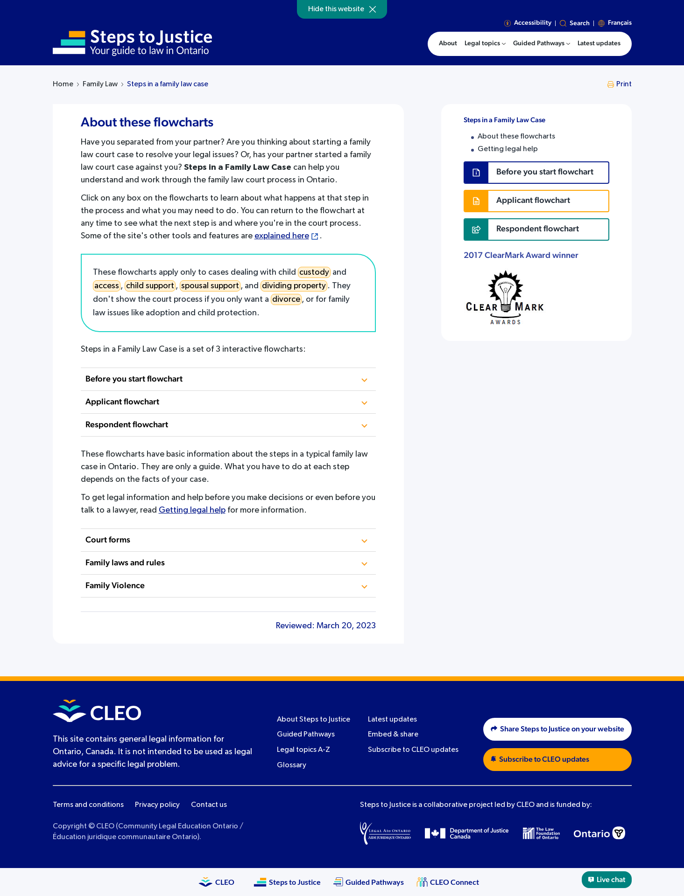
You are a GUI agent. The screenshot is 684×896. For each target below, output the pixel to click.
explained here (281, 236)
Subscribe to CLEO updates (413, 750)
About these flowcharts (516, 136)
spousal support (210, 286)
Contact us (209, 805)
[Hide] (372, 9)
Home (63, 84)
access (106, 286)
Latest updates (392, 719)
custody (314, 272)
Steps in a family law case (167, 84)
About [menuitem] (448, 43)
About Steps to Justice (313, 719)
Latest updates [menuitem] (599, 43)
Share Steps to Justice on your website (557, 729)
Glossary (291, 765)
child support (150, 286)
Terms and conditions (88, 805)
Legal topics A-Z (303, 750)
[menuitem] (485, 44)
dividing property (294, 286)
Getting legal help (192, 510)
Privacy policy (157, 805)
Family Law (100, 84)
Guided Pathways (306, 734)
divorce (286, 299)
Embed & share (393, 734)
